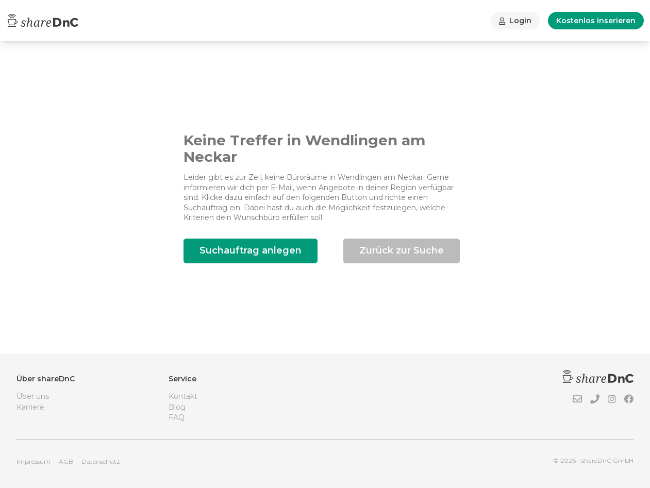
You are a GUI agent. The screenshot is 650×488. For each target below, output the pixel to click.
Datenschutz (100, 461)
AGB (66, 461)
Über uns (32, 396)
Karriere (30, 407)
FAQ (177, 417)
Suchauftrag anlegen (250, 250)
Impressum (33, 461)
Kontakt (183, 396)
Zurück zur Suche (401, 250)
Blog (177, 407)
